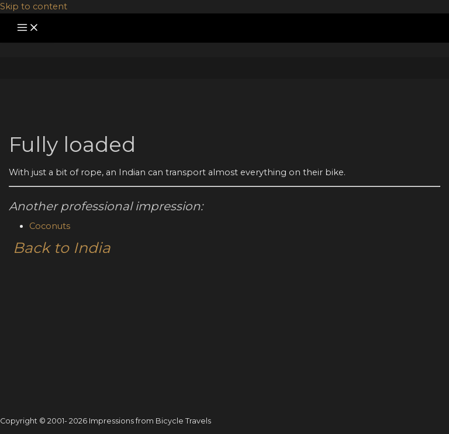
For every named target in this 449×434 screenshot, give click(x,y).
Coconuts (49, 226)
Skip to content (33, 6)
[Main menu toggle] (28, 28)
